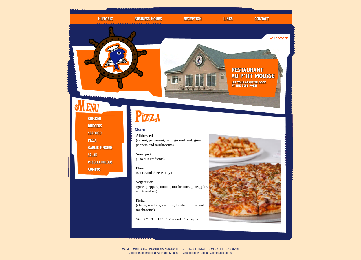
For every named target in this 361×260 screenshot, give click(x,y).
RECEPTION (185, 248)
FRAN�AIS (231, 248)
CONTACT (214, 248)
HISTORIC (140, 248)
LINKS (201, 248)
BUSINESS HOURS (162, 248)
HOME (126, 248)
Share (140, 130)
